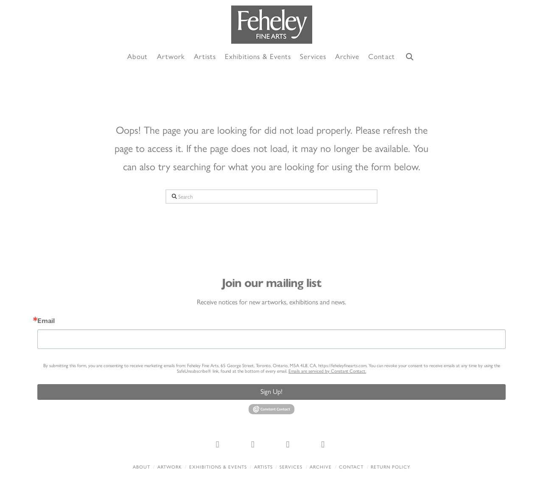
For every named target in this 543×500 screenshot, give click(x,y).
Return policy (390, 467)
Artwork (169, 467)
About (141, 467)
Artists (263, 467)
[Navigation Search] (409, 57)
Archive (321, 467)
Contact (351, 467)
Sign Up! (271, 392)
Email (46, 320)
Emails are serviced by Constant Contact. (327, 371)
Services (291, 467)
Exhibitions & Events (218, 467)
